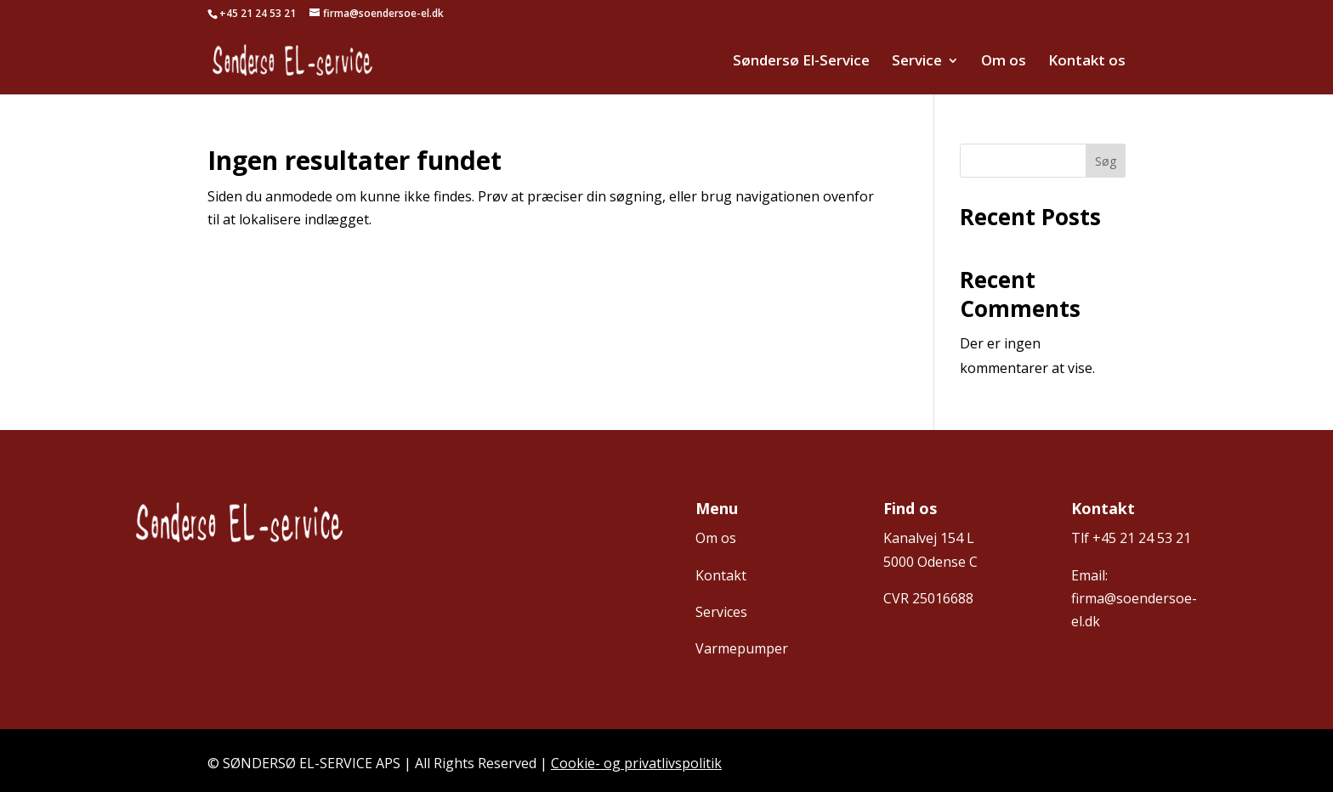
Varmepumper (741, 648)
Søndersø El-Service (801, 62)
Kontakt (720, 575)
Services (721, 611)
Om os (1003, 62)
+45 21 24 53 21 (1141, 538)
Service (917, 62)
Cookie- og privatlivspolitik (636, 763)
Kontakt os (1087, 62)
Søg (1105, 161)
